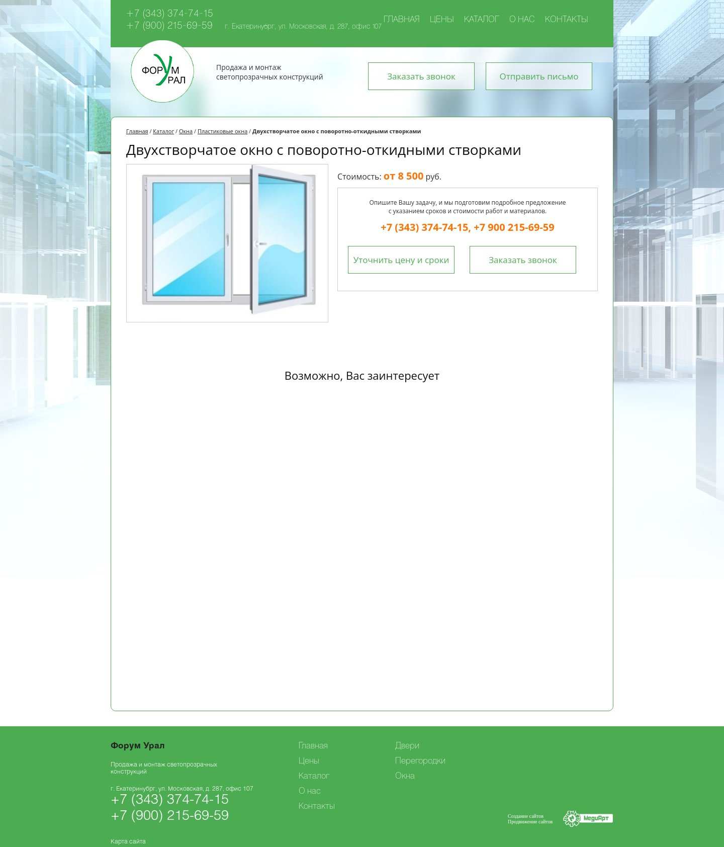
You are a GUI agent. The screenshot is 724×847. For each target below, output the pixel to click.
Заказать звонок (421, 76)
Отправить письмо (539, 76)
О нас (522, 20)
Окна (186, 131)
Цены (442, 20)
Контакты (566, 20)
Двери (407, 746)
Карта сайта (128, 841)
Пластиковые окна (222, 131)
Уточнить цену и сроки (401, 260)
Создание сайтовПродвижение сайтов (530, 818)
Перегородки (420, 761)
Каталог (481, 20)
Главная (402, 20)
